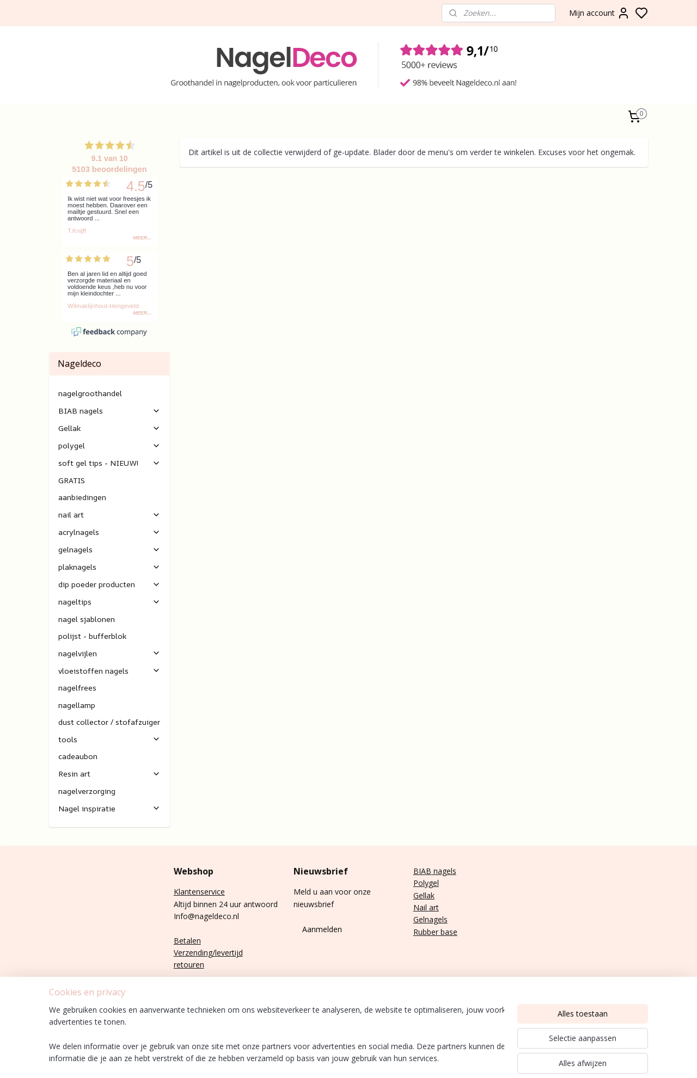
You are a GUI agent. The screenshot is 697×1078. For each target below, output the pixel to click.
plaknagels (109, 567)
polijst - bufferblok (92, 636)
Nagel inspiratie (109, 808)
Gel (419, 895)
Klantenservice (199, 891)
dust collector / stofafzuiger (109, 722)
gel (434, 883)
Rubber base (435, 932)
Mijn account (599, 13)
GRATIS (71, 480)
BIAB (422, 871)
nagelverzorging (86, 791)
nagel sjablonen (86, 619)
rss (523, 1058)
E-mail (184, 989)
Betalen (187, 940)
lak (430, 895)
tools (109, 739)
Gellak (109, 428)
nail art (109, 514)
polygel (109, 445)
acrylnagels (109, 532)
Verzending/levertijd (208, 952)
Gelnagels (430, 919)
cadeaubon (77, 756)
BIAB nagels (109, 410)
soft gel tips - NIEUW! (109, 463)
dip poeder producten (109, 584)
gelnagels (109, 549)
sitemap (500, 1058)
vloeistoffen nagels (109, 671)
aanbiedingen (82, 497)
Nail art (426, 907)
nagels (443, 871)
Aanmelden (322, 929)
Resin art (109, 773)
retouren (189, 964)
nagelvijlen (109, 653)
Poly (421, 883)
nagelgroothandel (90, 393)
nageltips (109, 601)
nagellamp (76, 705)
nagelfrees (77, 687)
